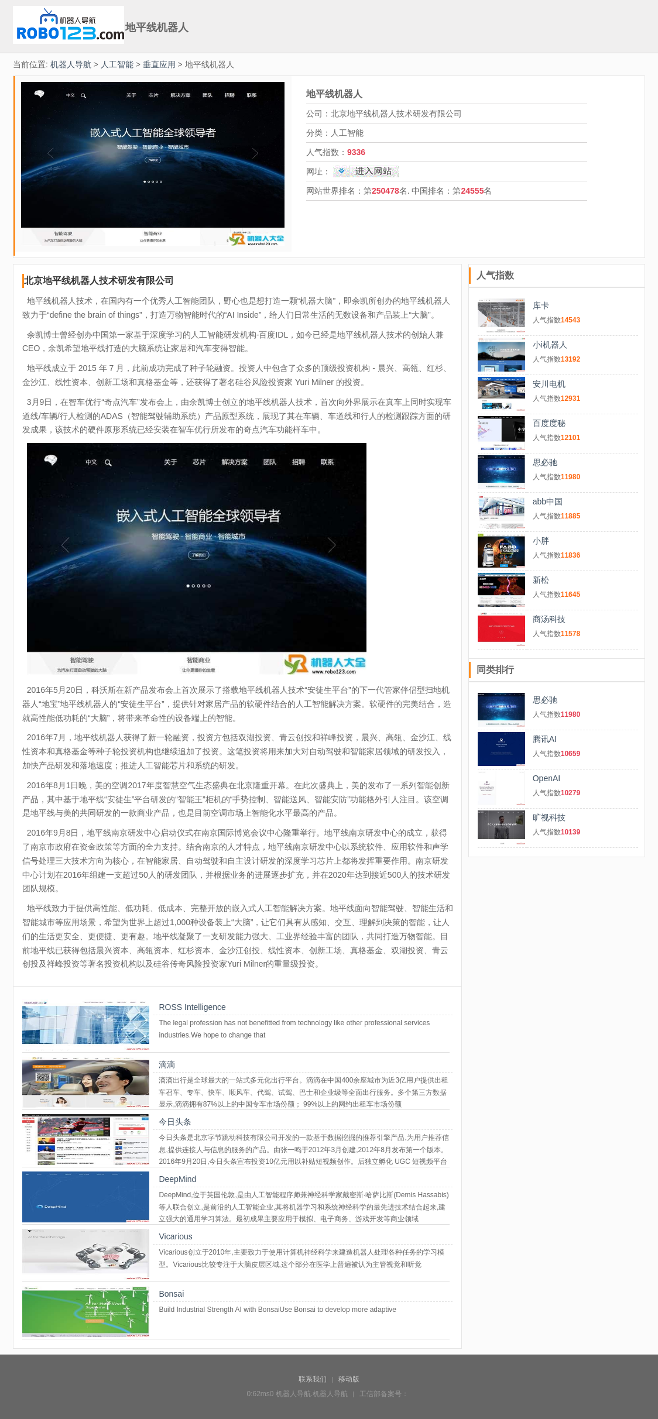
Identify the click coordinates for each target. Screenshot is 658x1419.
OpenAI (546, 778)
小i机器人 (550, 344)
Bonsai (171, 1293)
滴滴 (167, 1064)
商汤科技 (549, 619)
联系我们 (313, 1379)
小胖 (541, 540)
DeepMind (177, 1179)
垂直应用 (159, 64)
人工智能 (117, 64)
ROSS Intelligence (192, 1007)
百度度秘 (549, 423)
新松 (541, 580)
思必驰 (545, 462)
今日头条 (175, 1121)
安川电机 (549, 384)
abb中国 (548, 501)
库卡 (541, 305)
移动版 (348, 1379)
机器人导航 (70, 64)
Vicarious (175, 1236)
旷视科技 (549, 817)
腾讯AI (545, 739)
